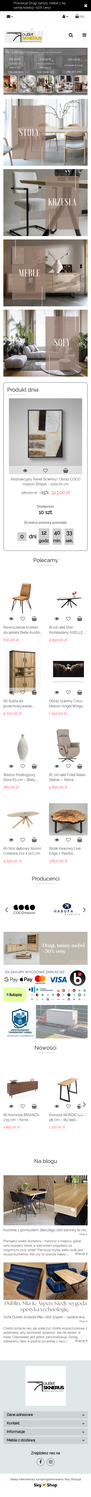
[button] (80, 16)
